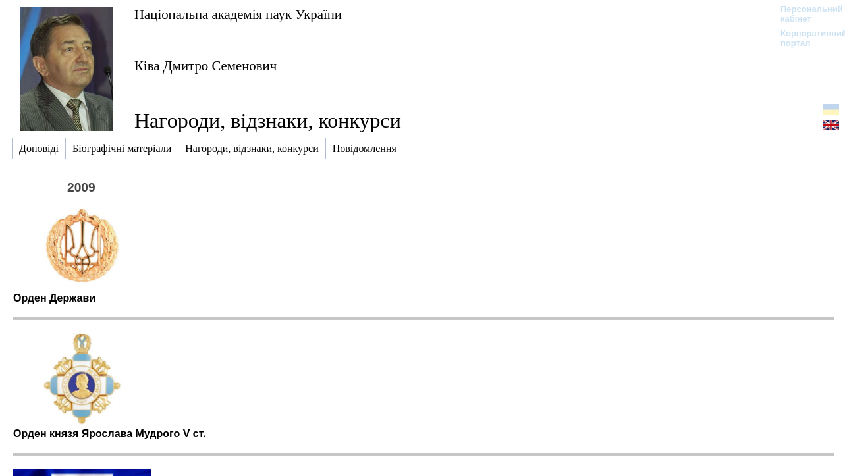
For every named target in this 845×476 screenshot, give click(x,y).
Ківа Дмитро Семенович (205, 65)
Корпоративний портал (805, 38)
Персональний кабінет (805, 14)
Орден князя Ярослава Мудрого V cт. (109, 433)
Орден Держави (54, 298)
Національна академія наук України (238, 14)
